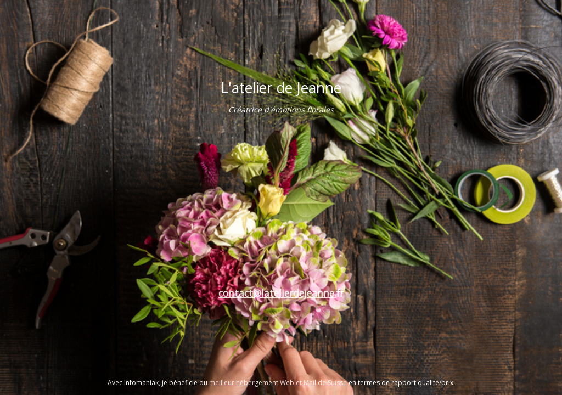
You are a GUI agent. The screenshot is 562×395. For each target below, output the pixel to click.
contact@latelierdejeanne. (277, 293)
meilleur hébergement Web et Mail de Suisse (278, 382)
